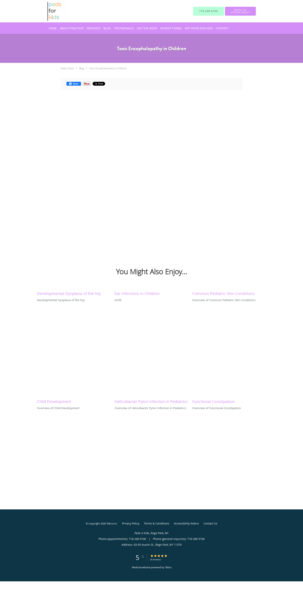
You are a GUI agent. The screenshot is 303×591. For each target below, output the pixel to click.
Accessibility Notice (186, 523)
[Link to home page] (50, 11)
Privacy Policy (130, 523)
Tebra (168, 567)
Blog (81, 68)
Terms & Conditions (156, 523)
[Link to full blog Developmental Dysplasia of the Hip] (74, 292)
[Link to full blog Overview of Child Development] (74, 400)
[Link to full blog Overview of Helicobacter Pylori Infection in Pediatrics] (151, 400)
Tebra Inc (111, 523)
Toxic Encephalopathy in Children (108, 68)
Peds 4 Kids (67, 68)
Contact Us (210, 523)
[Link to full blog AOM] (151, 292)
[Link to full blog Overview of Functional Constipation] (229, 400)
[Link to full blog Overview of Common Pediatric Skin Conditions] (229, 292)
